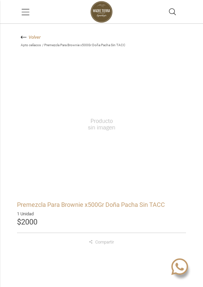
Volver (31, 37)
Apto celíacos (31, 45)
